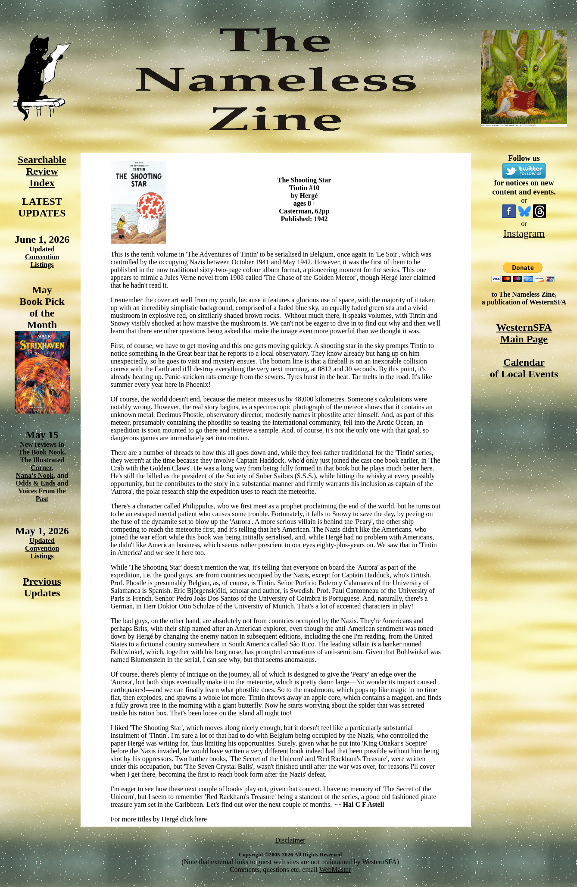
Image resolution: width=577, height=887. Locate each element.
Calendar (524, 362)
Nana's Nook (35, 475)
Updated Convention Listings (42, 256)
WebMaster (335, 869)
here (201, 819)
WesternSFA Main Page (524, 333)
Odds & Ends (36, 483)
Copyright (251, 854)
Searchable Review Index (42, 171)
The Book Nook (41, 452)
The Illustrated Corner (42, 463)
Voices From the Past (41, 494)
